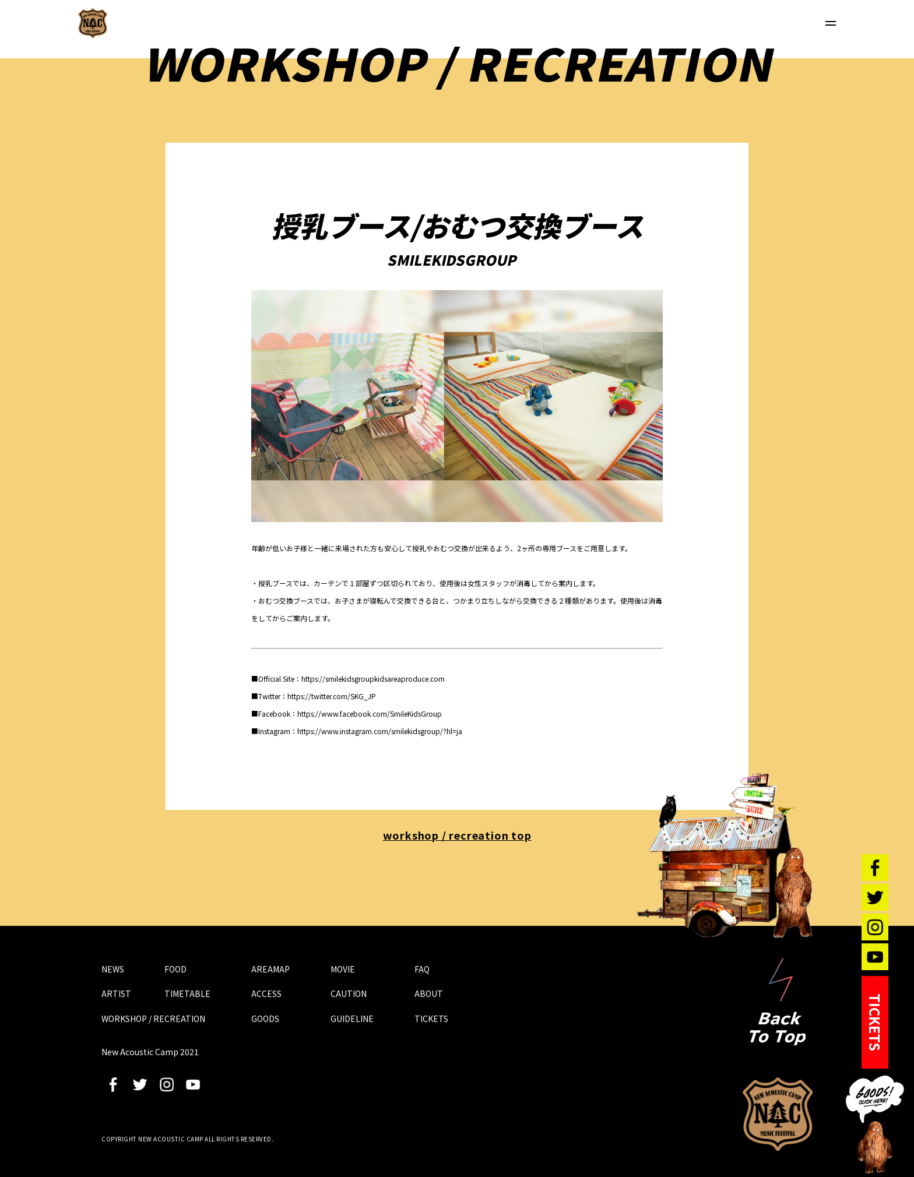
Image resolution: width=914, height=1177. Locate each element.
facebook (113, 1084)
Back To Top (778, 1001)
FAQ (422, 969)
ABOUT (428, 993)
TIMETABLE (187, 993)
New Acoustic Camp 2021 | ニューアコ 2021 (92, 23)
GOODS (265, 1018)
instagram (166, 1084)
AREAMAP (270, 969)
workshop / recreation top (457, 835)
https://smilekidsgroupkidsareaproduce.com (373, 678)
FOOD (175, 969)
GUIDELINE (352, 1018)
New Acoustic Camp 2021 (778, 1114)
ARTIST (116, 993)
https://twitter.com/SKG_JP (331, 696)
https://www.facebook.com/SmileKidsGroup (369, 713)
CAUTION (349, 993)
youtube (193, 1084)
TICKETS (431, 1018)
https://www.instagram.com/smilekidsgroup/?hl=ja (379, 731)
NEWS (112, 969)
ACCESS (266, 993)
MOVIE (343, 969)
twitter (140, 1084)
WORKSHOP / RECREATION (153, 1018)
